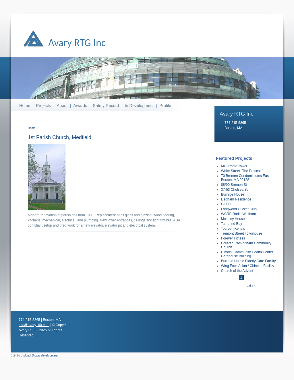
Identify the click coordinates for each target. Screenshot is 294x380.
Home (24, 105)
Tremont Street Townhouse (241, 233)
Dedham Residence (236, 199)
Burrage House (232, 194)
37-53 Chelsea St (234, 190)
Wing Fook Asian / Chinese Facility (247, 266)
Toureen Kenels (233, 229)
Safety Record (106, 105)
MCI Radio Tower (234, 166)
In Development (139, 105)
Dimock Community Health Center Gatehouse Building (247, 254)
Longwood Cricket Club (239, 209)
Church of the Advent (237, 271)
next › (249, 286)
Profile (165, 105)
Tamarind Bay (231, 224)
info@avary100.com (240, 133)
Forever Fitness (233, 238)
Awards (80, 105)
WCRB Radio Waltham (238, 214)
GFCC (226, 204)
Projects (43, 105)
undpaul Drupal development (39, 355)
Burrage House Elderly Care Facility (248, 261)
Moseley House (233, 219)
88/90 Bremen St (234, 185)
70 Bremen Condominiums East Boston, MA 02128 (245, 178)
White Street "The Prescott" (242, 171)
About (62, 105)
